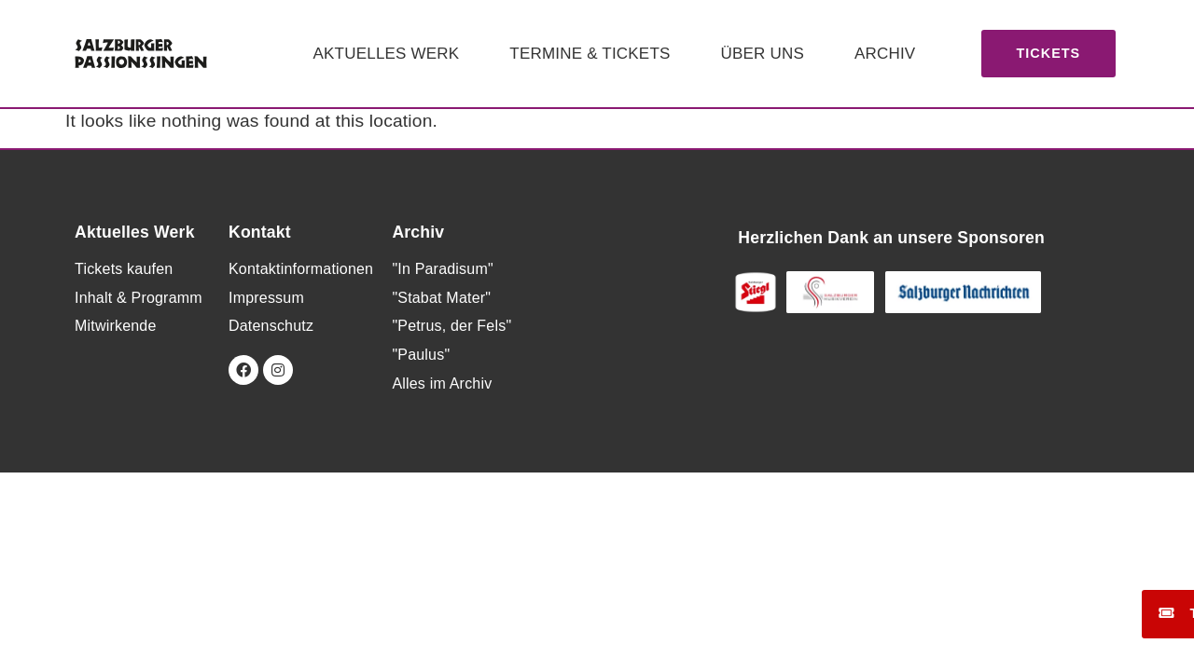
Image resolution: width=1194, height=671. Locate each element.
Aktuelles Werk (386, 53)
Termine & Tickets (589, 53)
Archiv (884, 53)
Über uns (762, 53)
